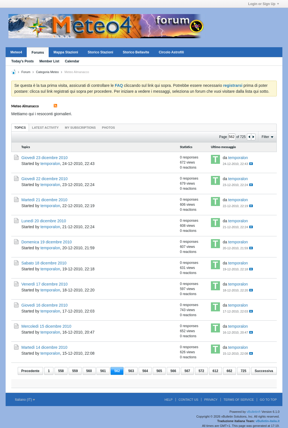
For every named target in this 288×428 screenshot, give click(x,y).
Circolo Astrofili (171, 52)
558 (61, 371)
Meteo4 (16, 52)
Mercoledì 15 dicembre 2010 (46, 326)
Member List (49, 61)
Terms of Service (239, 399)
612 (215, 371)
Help (169, 399)
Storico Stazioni (100, 52)
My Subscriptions (80, 127)
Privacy (210, 399)
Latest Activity (45, 127)
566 (173, 371)
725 (243, 371)
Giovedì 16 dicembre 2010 (44, 305)
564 (145, 371)
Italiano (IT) (25, 400)
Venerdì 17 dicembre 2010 (44, 284)
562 (117, 371)
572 (201, 371)
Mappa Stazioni (65, 52)
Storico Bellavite (136, 52)
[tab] (20, 127)
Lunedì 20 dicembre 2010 (43, 221)
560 (89, 371)
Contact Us (189, 399)
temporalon (50, 163)
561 (103, 371)
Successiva (264, 371)
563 (131, 371)
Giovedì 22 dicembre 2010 (44, 178)
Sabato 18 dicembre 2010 (43, 263)
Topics (20, 127)
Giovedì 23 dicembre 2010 (44, 157)
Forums (38, 53)
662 (229, 371)
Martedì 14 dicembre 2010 (44, 347)
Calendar (72, 61)
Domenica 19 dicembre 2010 (46, 242)
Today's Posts (22, 61)
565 (159, 371)
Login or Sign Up (263, 4)
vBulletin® (254, 411)
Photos (108, 127)
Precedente (30, 371)
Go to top (268, 399)
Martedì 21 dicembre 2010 (44, 200)
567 (187, 371)
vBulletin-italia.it (268, 421)
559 (75, 371)
